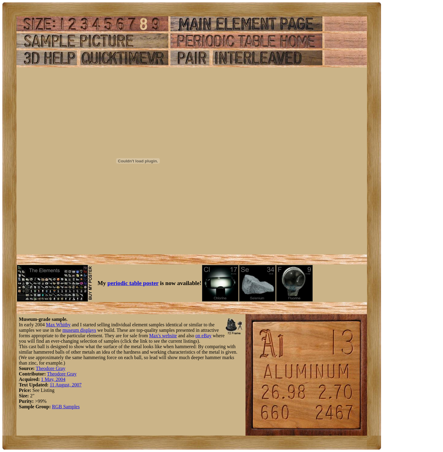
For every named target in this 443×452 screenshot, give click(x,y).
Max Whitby (58, 324)
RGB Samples (66, 406)
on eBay (203, 335)
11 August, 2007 (66, 384)
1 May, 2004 (53, 379)
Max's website (163, 335)
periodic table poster (133, 283)
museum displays (79, 330)
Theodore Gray (50, 368)
